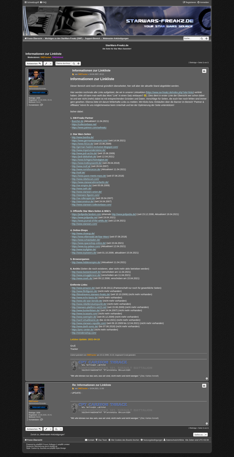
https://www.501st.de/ (82, 143)
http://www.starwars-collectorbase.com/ (91, 204)
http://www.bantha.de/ (83, 137)
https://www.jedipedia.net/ (85, 217)
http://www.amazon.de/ (83, 288)
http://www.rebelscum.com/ (85, 179)
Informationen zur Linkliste (43, 53)
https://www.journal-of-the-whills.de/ (90, 220)
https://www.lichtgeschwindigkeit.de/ (90, 159)
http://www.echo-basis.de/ (85, 297)
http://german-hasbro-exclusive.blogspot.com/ (95, 147)
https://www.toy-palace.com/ (86, 246)
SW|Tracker (45, 57)
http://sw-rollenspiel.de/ (83, 198)
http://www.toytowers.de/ (84, 252)
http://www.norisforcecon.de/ (86, 169)
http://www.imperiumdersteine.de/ (88, 150)
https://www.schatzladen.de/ (86, 240)
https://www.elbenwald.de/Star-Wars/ (90, 236)
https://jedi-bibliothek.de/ (84, 156)
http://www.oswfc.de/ (82, 278)
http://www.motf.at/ (81, 166)
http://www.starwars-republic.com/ (89, 323)
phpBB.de (53, 446)
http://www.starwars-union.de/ (87, 192)
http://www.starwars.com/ (84, 224)
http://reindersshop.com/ (84, 333)
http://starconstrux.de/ (83, 201)
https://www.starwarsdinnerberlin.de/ (90, 182)
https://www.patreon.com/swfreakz (89, 127)
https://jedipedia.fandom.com (86, 214)
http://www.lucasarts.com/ (85, 313)
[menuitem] (43, 2)
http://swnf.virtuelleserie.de (85, 320)
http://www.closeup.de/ (83, 233)
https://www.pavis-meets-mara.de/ (89, 175)
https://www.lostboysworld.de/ (87, 163)
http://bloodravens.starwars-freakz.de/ (91, 294)
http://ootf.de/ (78, 172)
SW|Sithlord (57, 57)
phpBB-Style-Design (58, 448)
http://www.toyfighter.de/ (84, 249)
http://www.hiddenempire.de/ (86, 262)
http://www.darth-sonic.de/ (85, 326)
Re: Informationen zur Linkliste (91, 384)
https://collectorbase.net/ (84, 124)
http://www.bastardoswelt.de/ (86, 272)
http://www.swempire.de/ (84, 317)
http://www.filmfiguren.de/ (84, 291)
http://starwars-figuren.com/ (85, 195)
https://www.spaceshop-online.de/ (89, 243)
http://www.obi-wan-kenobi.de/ (87, 300)
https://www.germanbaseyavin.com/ (90, 140)
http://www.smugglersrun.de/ (86, 275)
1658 (38, 98)
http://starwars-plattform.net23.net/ (89, 307)
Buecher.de (77, 121)
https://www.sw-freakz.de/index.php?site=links (169, 92)
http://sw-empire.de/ (82, 185)
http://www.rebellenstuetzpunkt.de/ (89, 304)
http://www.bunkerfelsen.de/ (86, 310)
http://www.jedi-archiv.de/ (84, 153)
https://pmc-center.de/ (83, 329)
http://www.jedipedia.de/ (124, 214)
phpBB (38, 444)
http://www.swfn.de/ (81, 188)
